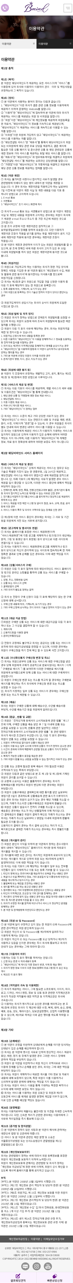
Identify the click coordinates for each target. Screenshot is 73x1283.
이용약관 (35, 1239)
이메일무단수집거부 (53, 1239)
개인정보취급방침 (18, 1239)
